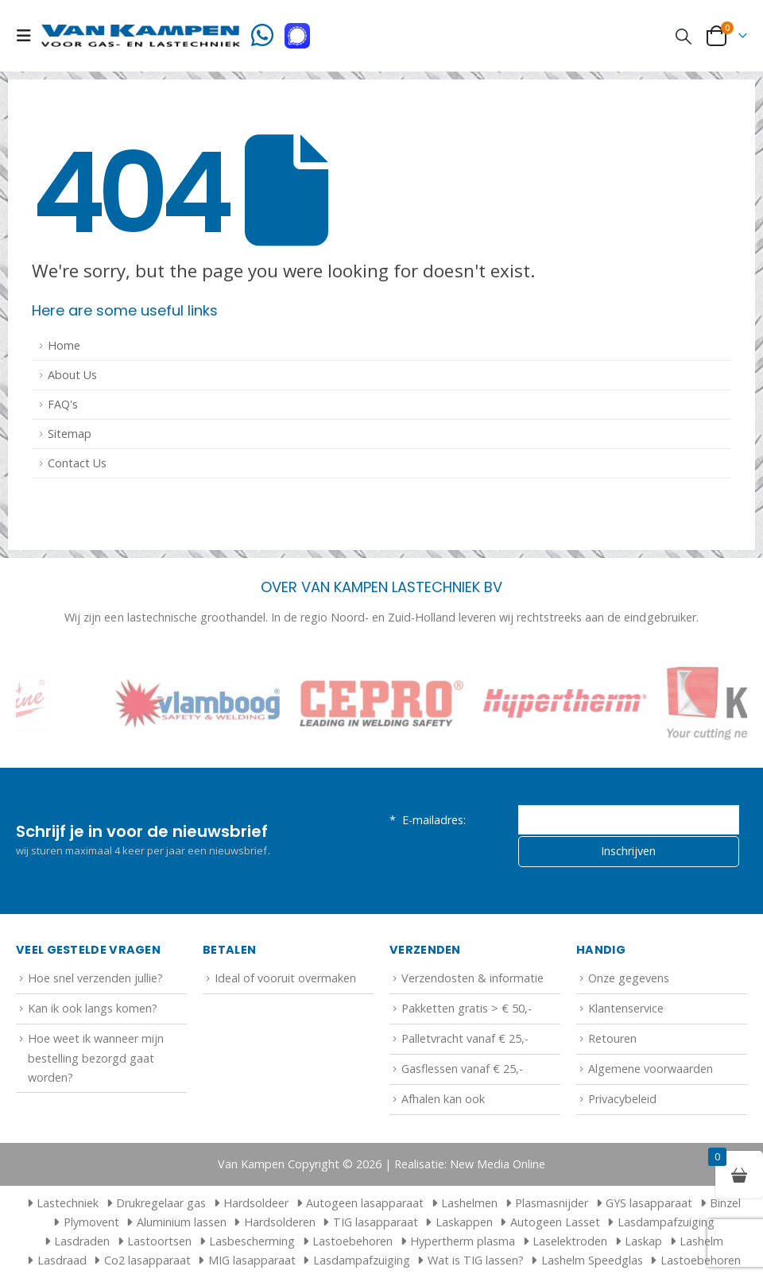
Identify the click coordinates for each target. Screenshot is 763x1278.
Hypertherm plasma (462, 1241)
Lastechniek (60, 1202)
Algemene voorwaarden (650, 1068)
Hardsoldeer (256, 1202)
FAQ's (63, 404)
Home (64, 345)
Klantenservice (626, 1008)
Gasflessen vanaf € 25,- (462, 1068)
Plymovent (91, 1222)
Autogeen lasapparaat (365, 1202)
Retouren (612, 1038)
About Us (72, 374)
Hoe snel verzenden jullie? (95, 978)
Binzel (725, 1202)
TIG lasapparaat (375, 1222)
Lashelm (701, 1241)
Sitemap (69, 433)
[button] (28, 35)
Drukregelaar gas (161, 1202)
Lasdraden (82, 1241)
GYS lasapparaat (649, 1202)
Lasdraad (62, 1260)
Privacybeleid (622, 1098)
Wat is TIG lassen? (476, 1260)
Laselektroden (570, 1241)
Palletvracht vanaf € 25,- (465, 1038)
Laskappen (464, 1222)
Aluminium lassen (182, 1222)
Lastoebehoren (352, 1241)
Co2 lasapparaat (147, 1260)
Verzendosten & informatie (472, 978)
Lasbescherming (252, 1241)
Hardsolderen (280, 1222)
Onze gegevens (628, 978)
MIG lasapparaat (252, 1260)
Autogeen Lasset (555, 1222)
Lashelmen (469, 1202)
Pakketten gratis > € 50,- (466, 1008)
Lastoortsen (159, 1241)
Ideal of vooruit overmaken (285, 978)
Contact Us (77, 463)
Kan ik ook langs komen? (92, 1008)
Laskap (643, 1241)
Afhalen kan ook (443, 1098)
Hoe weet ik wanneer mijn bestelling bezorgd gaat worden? (96, 1058)
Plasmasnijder (551, 1202)
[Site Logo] (140, 35)
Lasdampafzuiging (666, 1222)
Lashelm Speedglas (592, 1260)
